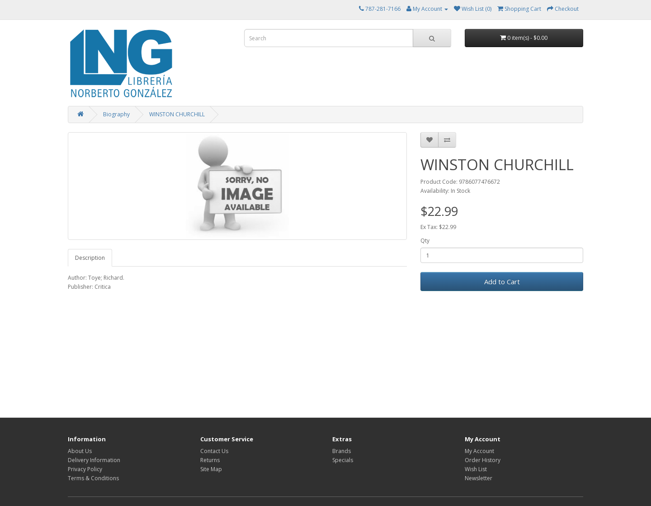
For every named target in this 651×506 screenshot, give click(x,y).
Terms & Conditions (93, 478)
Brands (341, 451)
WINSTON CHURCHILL (177, 114)
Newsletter (478, 478)
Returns (210, 460)
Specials (342, 460)
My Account (479, 451)
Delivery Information (94, 460)
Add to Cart (502, 281)
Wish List (476, 469)
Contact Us (214, 451)
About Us (80, 451)
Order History (482, 460)
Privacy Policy (85, 469)
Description (90, 258)
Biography (116, 114)
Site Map (211, 469)
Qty (424, 240)
